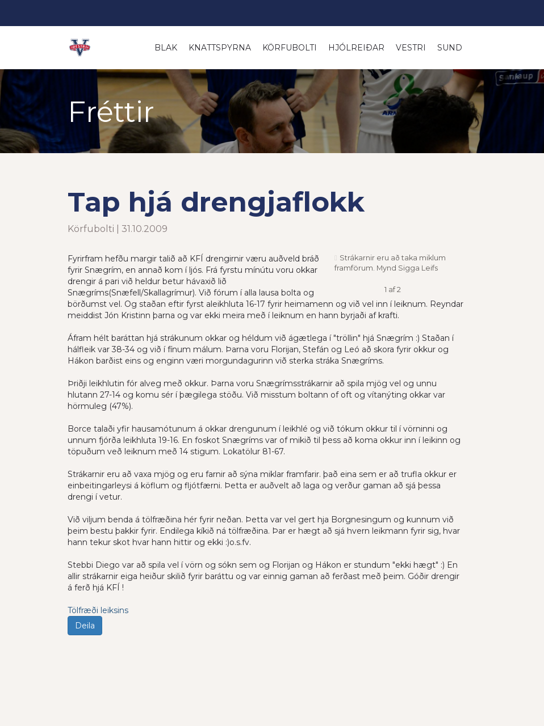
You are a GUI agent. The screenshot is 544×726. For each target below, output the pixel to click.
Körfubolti (289, 48)
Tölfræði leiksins (98, 610)
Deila (85, 626)
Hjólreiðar (356, 48)
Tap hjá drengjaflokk (216, 201)
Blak (165, 48)
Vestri (411, 48)
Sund (449, 48)
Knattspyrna (220, 48)
